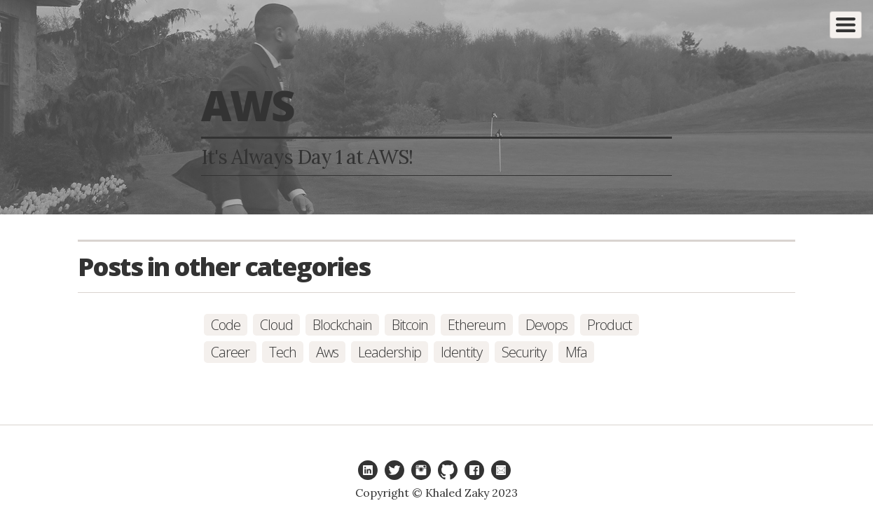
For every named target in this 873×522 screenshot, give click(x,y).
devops (546, 324)
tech (282, 352)
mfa (576, 352)
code (225, 324)
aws (327, 352)
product (609, 324)
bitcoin (410, 324)
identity (461, 352)
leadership (389, 352)
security (524, 352)
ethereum (477, 324)
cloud (276, 324)
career (230, 352)
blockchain (342, 324)
